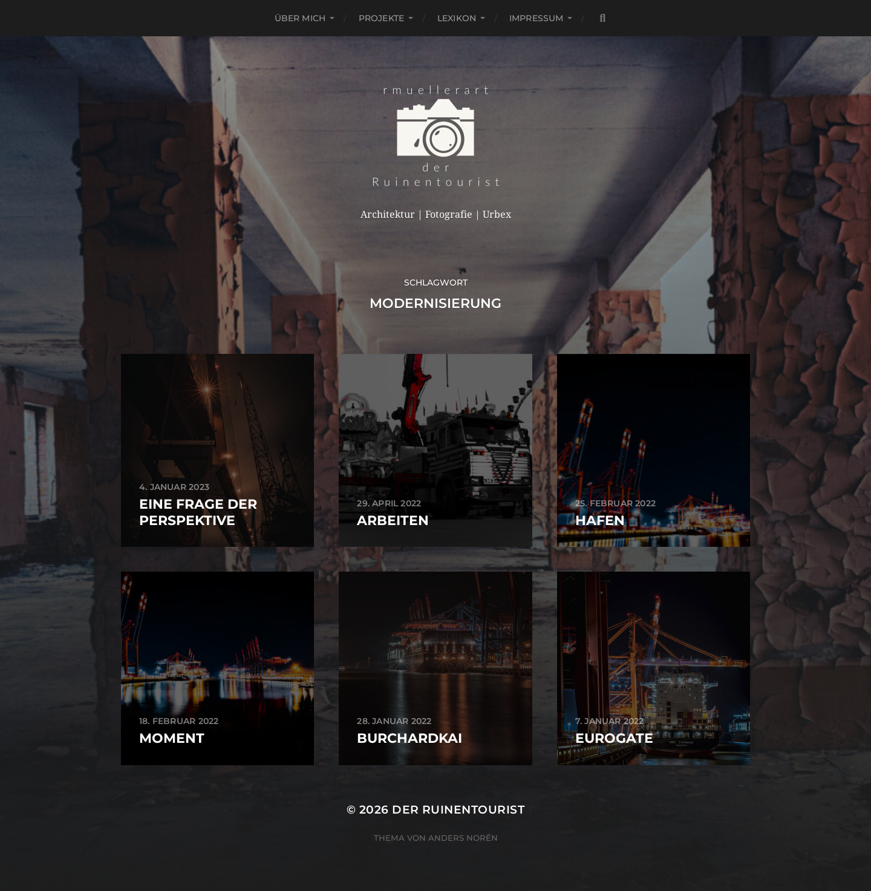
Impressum (536, 18)
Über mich (300, 18)
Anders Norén (463, 838)
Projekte (381, 18)
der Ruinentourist (458, 810)
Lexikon (456, 18)
